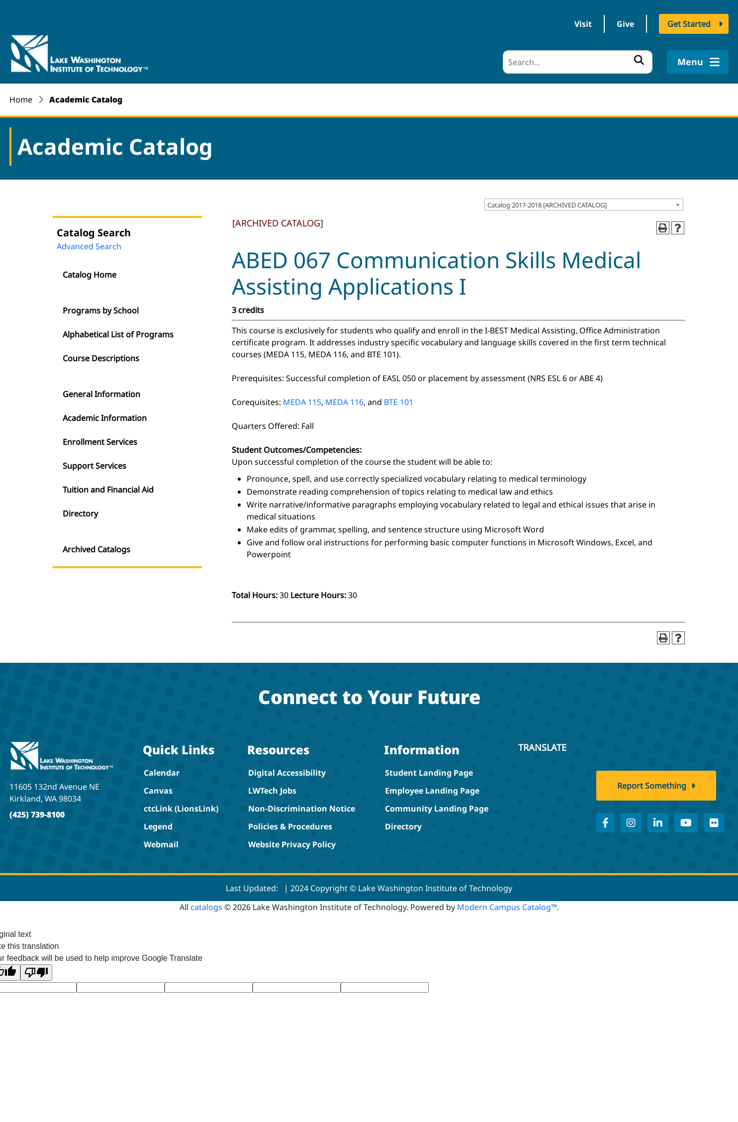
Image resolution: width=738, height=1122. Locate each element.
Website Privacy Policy (292, 844)
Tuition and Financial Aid (108, 489)
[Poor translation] (36, 972)
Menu (697, 62)
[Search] (577, 62)
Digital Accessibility (287, 772)
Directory (80, 513)
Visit (583, 23)
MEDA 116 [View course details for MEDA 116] (344, 402)
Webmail (161, 844)
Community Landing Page (436, 808)
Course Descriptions (101, 358)
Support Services (94, 465)
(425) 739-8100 (37, 814)
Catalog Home (89, 274)
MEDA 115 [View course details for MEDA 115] (302, 402)
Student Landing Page (429, 772)
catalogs (206, 907)
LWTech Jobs (272, 790)
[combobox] (583, 204)
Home (20, 99)
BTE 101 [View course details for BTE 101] (398, 402)
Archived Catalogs (96, 549)
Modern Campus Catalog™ (507, 907)
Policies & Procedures (290, 826)
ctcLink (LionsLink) (181, 808)
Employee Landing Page (432, 790)
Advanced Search (89, 246)
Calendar (162, 772)
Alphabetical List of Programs (118, 334)
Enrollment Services (100, 441)
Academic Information (105, 417)
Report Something (651, 785)
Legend (158, 826)
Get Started (689, 23)
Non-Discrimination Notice (301, 808)
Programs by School (101, 310)
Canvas (158, 790)
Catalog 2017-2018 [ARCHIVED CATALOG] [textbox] (547, 205)
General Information (101, 394)
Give (625, 23)
